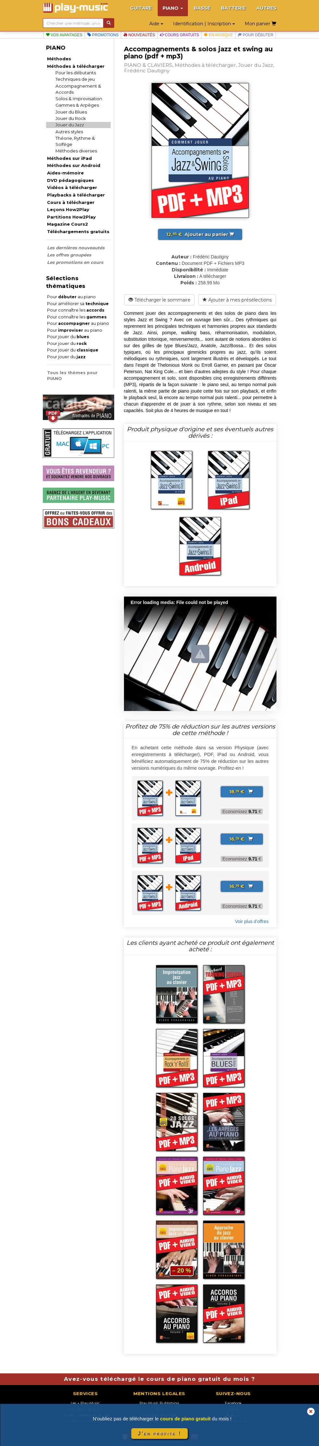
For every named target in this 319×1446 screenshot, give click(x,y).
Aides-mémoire (65, 172)
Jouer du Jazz (69, 124)
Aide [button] (156, 24)
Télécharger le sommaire (159, 300)
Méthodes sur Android (73, 165)
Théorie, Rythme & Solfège (75, 141)
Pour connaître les (75, 310)
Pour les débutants (75, 72)
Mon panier (260, 24)
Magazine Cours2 (67, 224)
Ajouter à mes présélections (237, 300)
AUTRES (266, 8)
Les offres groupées (69, 254)
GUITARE (141, 8)
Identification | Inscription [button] (204, 24)
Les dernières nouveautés (75, 247)
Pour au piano (71, 296)
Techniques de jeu (75, 79)
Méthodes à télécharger (75, 66)
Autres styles (69, 131)
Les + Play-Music (85, 1403)
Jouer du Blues (71, 111)
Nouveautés (139, 35)
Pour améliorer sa (78, 303)
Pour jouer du (68, 336)
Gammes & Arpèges (77, 105)
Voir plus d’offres (251, 921)
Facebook (233, 1403)
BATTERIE (233, 8)
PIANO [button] (173, 8)
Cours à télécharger (70, 202)
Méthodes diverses (76, 150)
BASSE (202, 8)
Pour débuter (256, 35)
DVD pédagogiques (70, 180)
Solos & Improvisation (78, 98)
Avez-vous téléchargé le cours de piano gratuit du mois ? (159, 1379)
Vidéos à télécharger (72, 187)
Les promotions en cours (75, 262)
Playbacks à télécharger (76, 194)
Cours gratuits (179, 35)
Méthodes (59, 58)
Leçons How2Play (68, 209)
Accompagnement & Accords (78, 89)
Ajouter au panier (200, 234)
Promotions (103, 35)
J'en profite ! (159, 1433)
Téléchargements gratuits (78, 231)
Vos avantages (64, 35)
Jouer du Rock (70, 118)
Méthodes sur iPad (69, 158)
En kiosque (218, 35)
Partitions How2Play (71, 216)
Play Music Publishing (159, 1403)
